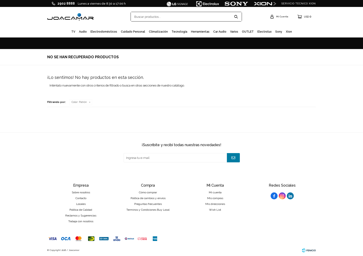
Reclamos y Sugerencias (80, 215)
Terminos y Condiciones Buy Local (147, 209)
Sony (278, 31)
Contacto (80, 198)
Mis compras (215, 198)
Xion (289, 31)
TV (73, 31)
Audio (83, 31)
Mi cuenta (215, 192)
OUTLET (248, 31)
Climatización (158, 31)
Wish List (215, 209)
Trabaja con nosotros (80, 221)
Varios (234, 31)
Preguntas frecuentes (148, 204)
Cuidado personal (133, 31)
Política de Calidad (80, 209)
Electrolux (264, 31)
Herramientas (200, 31)
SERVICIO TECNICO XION (298, 3)
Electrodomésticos (104, 31)
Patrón (79, 102)
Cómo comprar (148, 192)
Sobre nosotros (81, 192)
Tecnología (179, 31)
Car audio (219, 31)
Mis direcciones (215, 204)
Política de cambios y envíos (148, 198)
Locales (81, 204)
